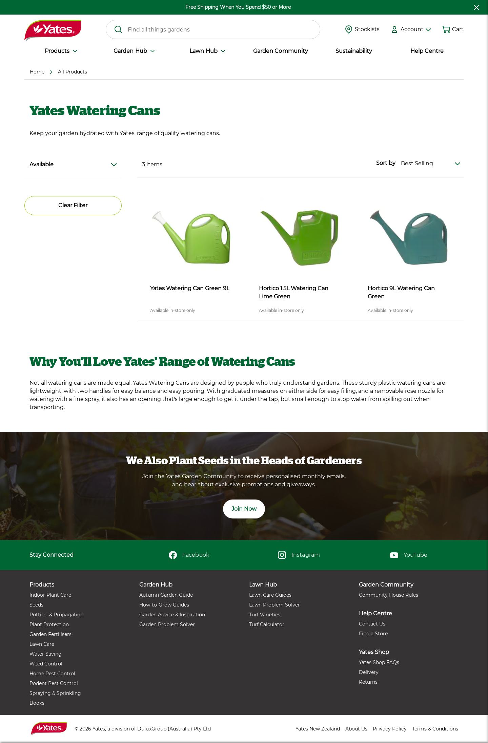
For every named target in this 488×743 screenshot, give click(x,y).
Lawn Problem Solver (274, 605)
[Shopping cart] (446, 29)
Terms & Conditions (435, 729)
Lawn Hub (207, 51)
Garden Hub (134, 51)
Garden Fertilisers (50, 634)
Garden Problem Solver (167, 624)
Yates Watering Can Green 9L (189, 288)
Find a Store (373, 634)
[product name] (191, 237)
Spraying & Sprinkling (55, 693)
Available (73, 164)
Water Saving (45, 654)
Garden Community (280, 51)
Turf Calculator (266, 624)
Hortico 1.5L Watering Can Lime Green (293, 292)
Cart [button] (458, 29)
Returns (368, 682)
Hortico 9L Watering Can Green (401, 292)
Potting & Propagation (56, 615)
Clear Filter (72, 205)
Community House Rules (388, 595)
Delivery (369, 672)
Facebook (189, 555)
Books (36, 703)
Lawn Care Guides (270, 595)
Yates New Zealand (318, 729)
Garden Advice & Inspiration (172, 615)
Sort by (385, 163)
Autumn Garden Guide (166, 595)
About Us (356, 729)
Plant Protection (49, 624)
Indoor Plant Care (50, 595)
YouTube (408, 555)
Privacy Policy (389, 729)
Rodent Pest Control (53, 683)
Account (416, 29)
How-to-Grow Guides (164, 605)
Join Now (244, 509)
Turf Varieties (264, 615)
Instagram (299, 555)
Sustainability (354, 51)
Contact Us (372, 624)
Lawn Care (41, 644)
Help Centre (427, 51)
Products (61, 51)
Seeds (36, 605)
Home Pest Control (52, 674)
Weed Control (45, 664)
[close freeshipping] (476, 7)
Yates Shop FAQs (379, 662)
